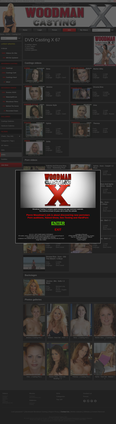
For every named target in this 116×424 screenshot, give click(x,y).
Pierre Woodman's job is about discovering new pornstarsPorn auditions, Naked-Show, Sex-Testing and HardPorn (58, 216)
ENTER (58, 223)
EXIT (58, 229)
